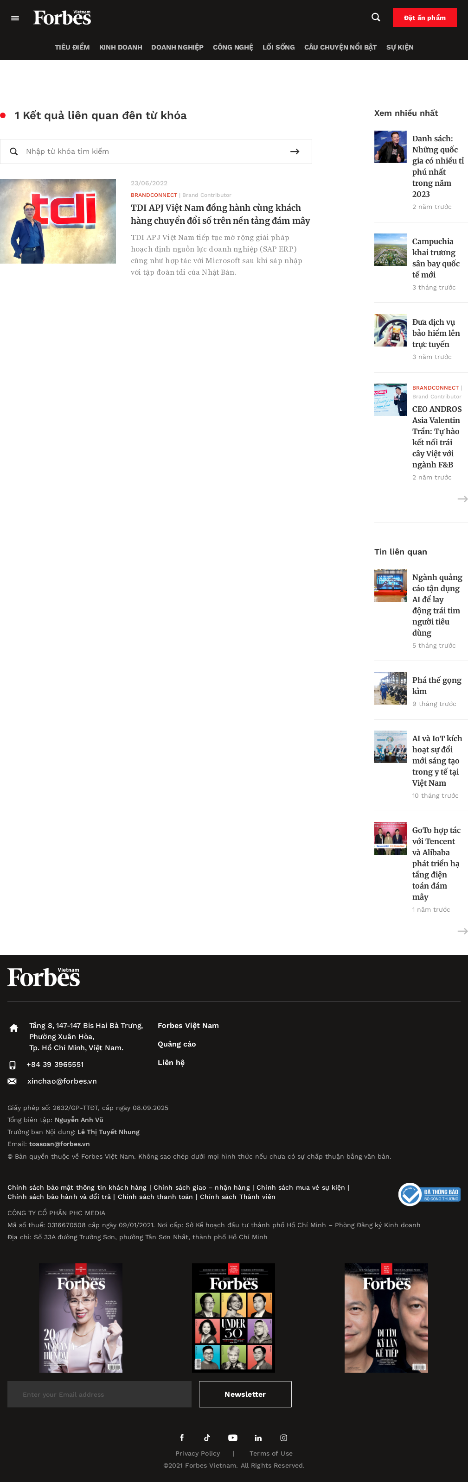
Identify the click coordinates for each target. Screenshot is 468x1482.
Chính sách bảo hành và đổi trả (59, 1196)
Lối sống (279, 47)
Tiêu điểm (72, 47)
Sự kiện (399, 47)
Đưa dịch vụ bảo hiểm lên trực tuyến (436, 333)
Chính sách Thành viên (238, 1196)
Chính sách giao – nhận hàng (202, 1187)
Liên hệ (171, 1062)
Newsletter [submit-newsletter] (245, 1394)
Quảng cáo (177, 1044)
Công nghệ (233, 47)
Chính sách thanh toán (155, 1196)
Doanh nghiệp (177, 47)
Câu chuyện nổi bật (340, 47)
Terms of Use (271, 1453)
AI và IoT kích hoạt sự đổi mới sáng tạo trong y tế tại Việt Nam (437, 761)
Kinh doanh (120, 47)
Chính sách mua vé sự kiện (302, 1187)
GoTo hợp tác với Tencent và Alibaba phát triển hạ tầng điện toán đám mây (436, 864)
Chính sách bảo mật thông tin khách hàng (77, 1187)
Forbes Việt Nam (188, 1025)
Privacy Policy (197, 1453)
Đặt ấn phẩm (425, 17)
